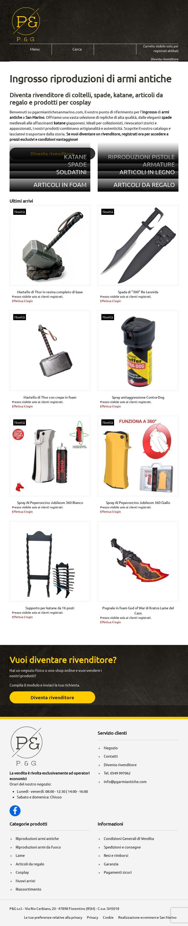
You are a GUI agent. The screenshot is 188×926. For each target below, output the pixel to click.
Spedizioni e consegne (122, 847)
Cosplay (22, 872)
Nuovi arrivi (25, 880)
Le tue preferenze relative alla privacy (53, 917)
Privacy (92, 917)
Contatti (111, 756)
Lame (20, 855)
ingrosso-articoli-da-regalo (120, 188)
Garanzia (111, 863)
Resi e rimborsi (116, 855)
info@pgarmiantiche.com (125, 781)
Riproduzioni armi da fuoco (38, 847)
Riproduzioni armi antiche (37, 838)
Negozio (111, 747)
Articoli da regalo (30, 863)
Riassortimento (28, 889)
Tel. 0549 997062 (117, 773)
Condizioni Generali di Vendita (129, 838)
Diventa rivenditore (120, 764)
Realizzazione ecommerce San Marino (147, 917)
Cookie (108, 917)
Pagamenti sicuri (118, 872)
